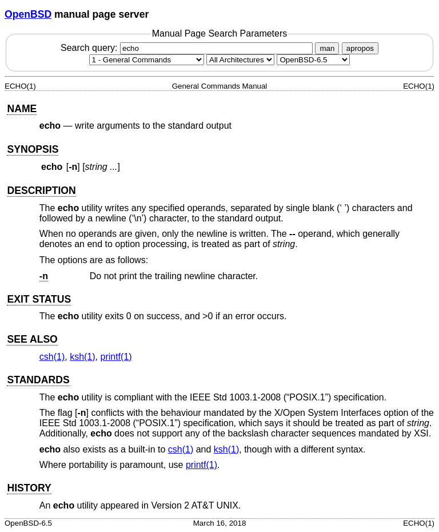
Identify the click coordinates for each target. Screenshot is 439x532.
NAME (22, 108)
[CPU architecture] (240, 59)
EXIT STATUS (39, 299)
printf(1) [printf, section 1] (115, 357)
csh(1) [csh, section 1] (52, 357)
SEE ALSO (32, 339)
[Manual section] (146, 59)
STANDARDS (38, 380)
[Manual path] (313, 59)
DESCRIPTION (41, 190)
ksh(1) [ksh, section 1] (82, 357)
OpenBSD (28, 14)
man (327, 48)
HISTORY (29, 488)
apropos (360, 48)
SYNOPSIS (32, 149)
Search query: (188, 48)
